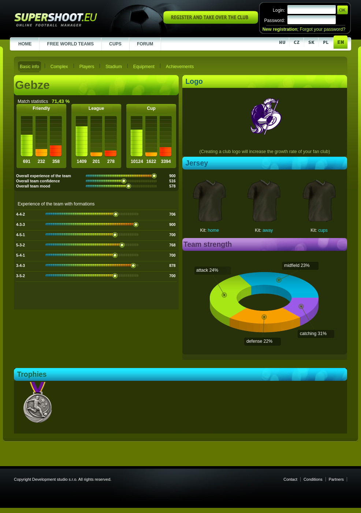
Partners (336, 479)
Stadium (113, 66)
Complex (59, 66)
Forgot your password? (322, 29)
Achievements (180, 66)
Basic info (29, 66)
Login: (279, 10)
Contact (290, 479)
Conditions (313, 479)
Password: (274, 20)
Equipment (144, 66)
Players (86, 66)
